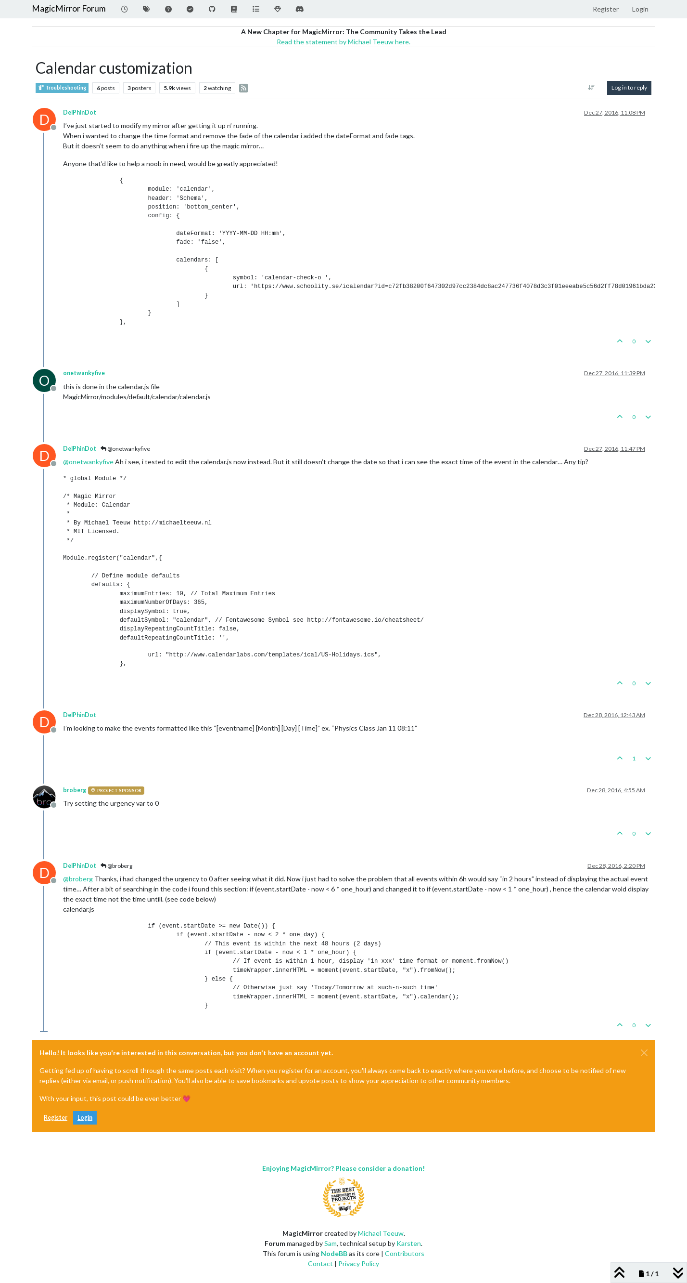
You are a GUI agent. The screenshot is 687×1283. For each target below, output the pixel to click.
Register (55, 1117)
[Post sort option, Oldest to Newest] (591, 87)
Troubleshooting (62, 88)
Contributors (404, 1253)
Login (84, 1117)
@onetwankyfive (125, 448)
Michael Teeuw (381, 1233)
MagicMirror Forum (69, 8)
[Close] (644, 1053)
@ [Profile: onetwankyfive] (88, 462)
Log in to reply (629, 87)
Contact (320, 1263)
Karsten (408, 1243)
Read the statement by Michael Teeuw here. (343, 42)
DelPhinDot (79, 112)
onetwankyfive (84, 373)
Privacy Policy (358, 1263)
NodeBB (334, 1253)
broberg (74, 790)
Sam (330, 1243)
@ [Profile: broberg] (78, 879)
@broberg (116, 865)
